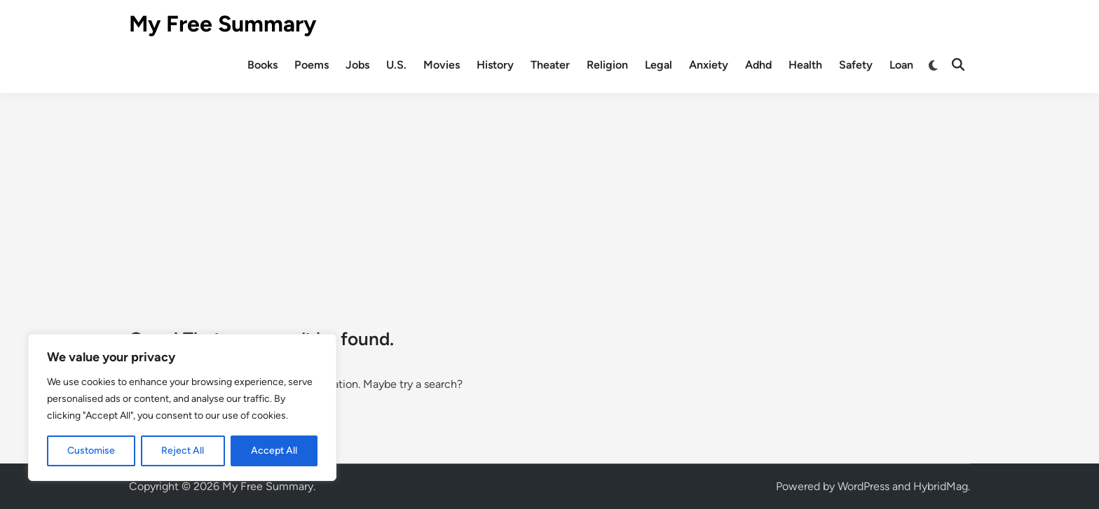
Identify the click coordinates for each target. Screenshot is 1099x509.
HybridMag (940, 486)
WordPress (863, 486)
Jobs (357, 64)
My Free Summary (222, 24)
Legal (658, 64)
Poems (311, 64)
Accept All (274, 450)
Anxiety (708, 64)
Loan (901, 64)
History (495, 64)
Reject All (182, 450)
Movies (441, 64)
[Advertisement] (549, 198)
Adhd (758, 64)
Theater (550, 64)
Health (805, 64)
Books (262, 64)
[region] (182, 407)
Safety (856, 64)
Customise (91, 450)
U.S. (396, 64)
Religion (607, 64)
